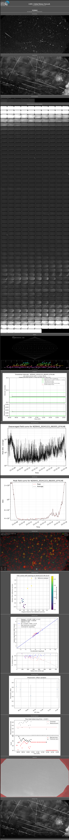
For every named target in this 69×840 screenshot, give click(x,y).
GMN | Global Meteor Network (39, 4)
